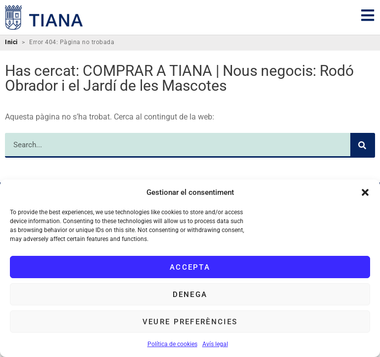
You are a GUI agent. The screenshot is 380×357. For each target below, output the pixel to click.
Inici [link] (11, 42)
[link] (44, 17)
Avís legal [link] (215, 344)
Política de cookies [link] (172, 344)
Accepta (190, 267)
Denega (190, 294)
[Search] (362, 145)
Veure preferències (190, 321)
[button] (365, 192)
